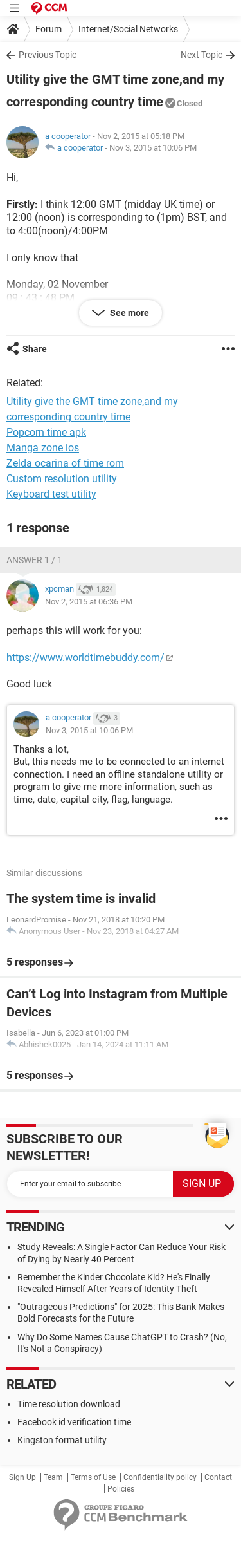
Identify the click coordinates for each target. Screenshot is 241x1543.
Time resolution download (68, 1404)
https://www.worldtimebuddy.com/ (85, 657)
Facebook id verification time (74, 1422)
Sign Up (22, 1477)
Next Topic (201, 55)
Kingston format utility (62, 1440)
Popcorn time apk (46, 432)
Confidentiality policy (160, 1477)
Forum (48, 29)
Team (53, 1477)
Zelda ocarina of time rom (65, 463)
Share (34, 349)
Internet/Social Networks (128, 29)
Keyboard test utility (51, 494)
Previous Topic (47, 55)
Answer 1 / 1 (34, 560)
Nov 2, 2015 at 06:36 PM (88, 601)
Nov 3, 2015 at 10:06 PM (153, 148)
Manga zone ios (42, 448)
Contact (218, 1477)
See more (128, 313)
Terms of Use (93, 1477)
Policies (120, 1488)
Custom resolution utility (61, 478)
